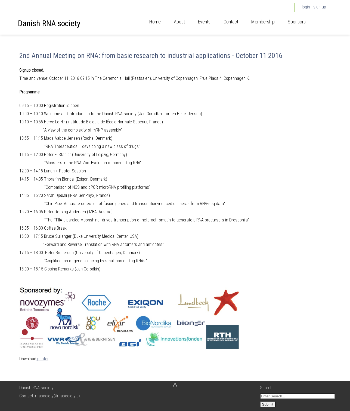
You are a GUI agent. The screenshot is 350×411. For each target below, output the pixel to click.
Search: (267, 387)
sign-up (319, 7)
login (306, 7)
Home (155, 22)
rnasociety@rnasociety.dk (57, 395)
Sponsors (297, 22)
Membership (263, 22)
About (179, 22)
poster (42, 358)
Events (204, 22)
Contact (231, 22)
